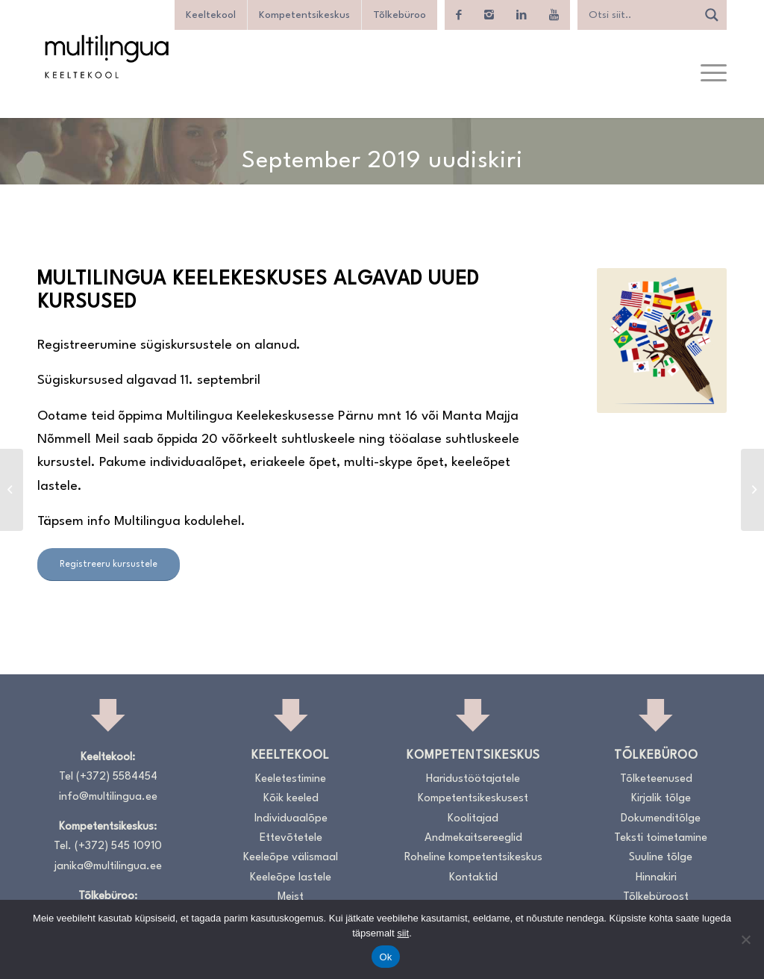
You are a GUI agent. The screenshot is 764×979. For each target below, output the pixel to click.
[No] (745, 939)
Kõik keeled (291, 798)
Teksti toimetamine (660, 838)
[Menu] (709, 74)
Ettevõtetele (291, 838)
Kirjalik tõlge (661, 798)
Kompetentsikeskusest (473, 798)
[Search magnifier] (712, 15)
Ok (385, 957)
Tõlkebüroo (399, 15)
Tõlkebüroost (656, 897)
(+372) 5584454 (116, 777)
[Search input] (641, 15)
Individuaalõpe (291, 818)
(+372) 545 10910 (118, 846)
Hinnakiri (656, 877)
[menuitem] (709, 74)
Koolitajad (473, 818)
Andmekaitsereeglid (473, 838)
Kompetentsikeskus (304, 15)
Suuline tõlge (660, 857)
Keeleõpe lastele (290, 877)
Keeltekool (211, 15)
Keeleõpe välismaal (290, 857)
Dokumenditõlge (661, 818)
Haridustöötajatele (473, 779)
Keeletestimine (290, 779)
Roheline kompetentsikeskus (473, 857)
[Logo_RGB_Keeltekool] (106, 56)
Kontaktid (473, 877)
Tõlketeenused (656, 779)
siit (403, 933)
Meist (291, 897)
